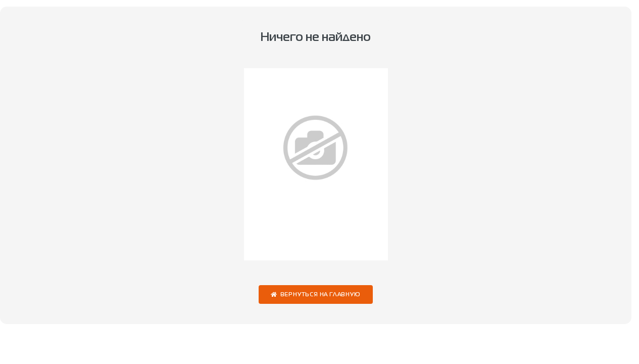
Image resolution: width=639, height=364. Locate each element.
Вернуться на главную (320, 295)
